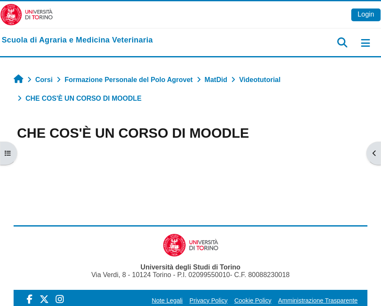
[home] (77, 40)
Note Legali (167, 300)
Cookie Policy (252, 300)
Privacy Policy (208, 300)
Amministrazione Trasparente (318, 300)
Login (366, 14)
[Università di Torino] (26, 14)
